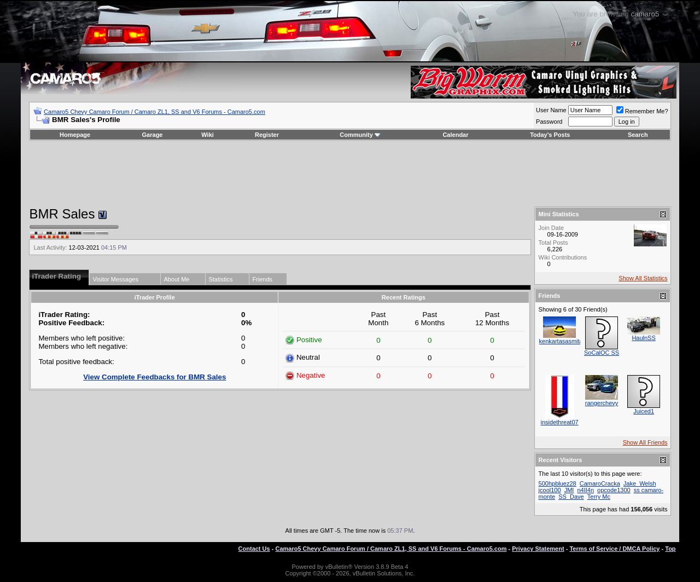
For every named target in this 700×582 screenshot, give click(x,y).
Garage (152, 134)
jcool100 (550, 490)
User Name (551, 110)
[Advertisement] (350, 173)
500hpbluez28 (557, 483)
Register (267, 134)
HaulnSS (643, 338)
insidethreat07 (560, 422)
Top (670, 548)
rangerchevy (602, 403)
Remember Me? (642, 111)
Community (360, 134)
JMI (569, 490)
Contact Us (254, 548)
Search (638, 134)
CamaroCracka (600, 483)
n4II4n (585, 490)
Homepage (75, 134)
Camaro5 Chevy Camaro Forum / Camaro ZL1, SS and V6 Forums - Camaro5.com (154, 111)
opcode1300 (614, 490)
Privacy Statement (538, 548)
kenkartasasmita (561, 341)
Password (549, 121)
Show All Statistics (643, 278)
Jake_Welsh (639, 483)
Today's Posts (550, 134)
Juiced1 (643, 411)
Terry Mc (598, 496)
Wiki (207, 134)
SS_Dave (571, 496)
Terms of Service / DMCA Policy (614, 548)
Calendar (455, 134)
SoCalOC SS (601, 352)
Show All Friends (645, 442)
